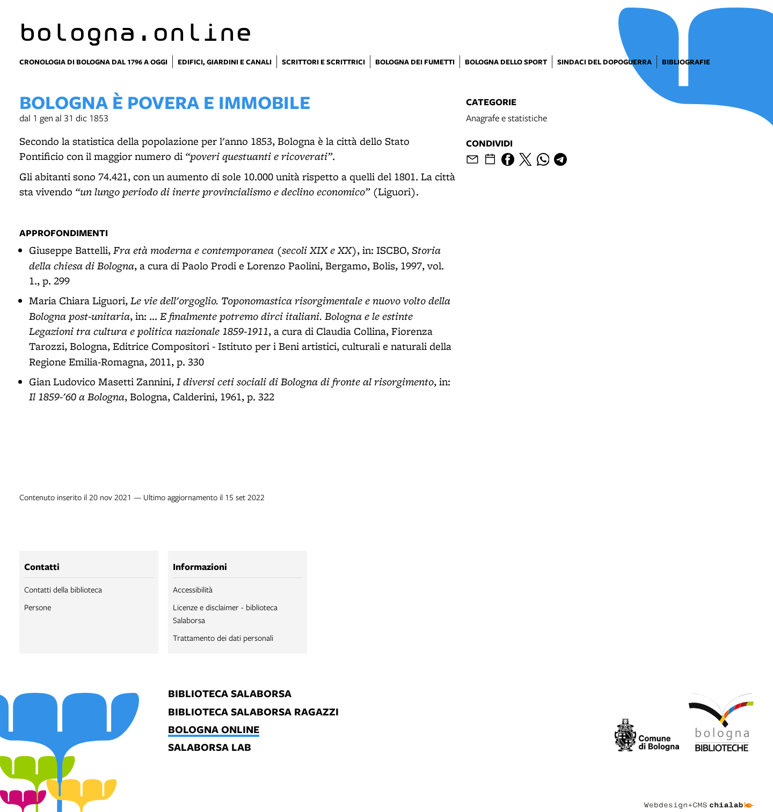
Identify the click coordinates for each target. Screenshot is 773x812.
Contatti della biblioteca (63, 589)
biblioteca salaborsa (229, 694)
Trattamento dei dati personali (223, 637)
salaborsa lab (209, 748)
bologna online (213, 730)
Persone (37, 607)
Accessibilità (193, 589)
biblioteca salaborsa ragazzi (253, 712)
